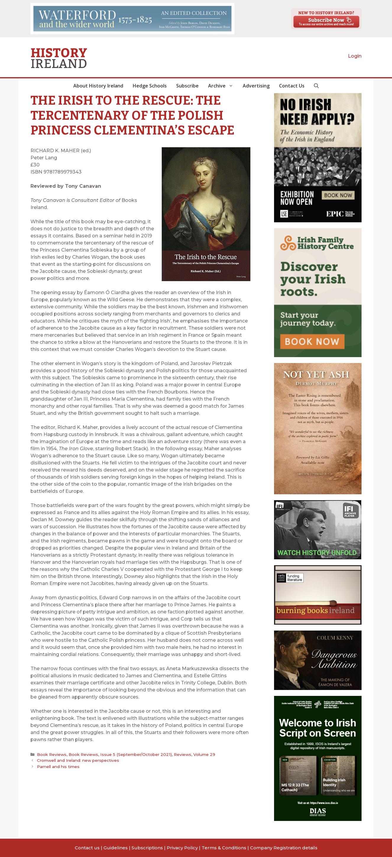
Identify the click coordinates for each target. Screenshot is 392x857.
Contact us (87, 847)
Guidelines (115, 847)
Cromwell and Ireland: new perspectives (78, 760)
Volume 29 (203, 754)
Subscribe (187, 85)
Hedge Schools (150, 85)
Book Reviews (52, 754)
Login (355, 56)
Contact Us (291, 85)
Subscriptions (147, 847)
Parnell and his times (58, 766)
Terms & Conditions (224, 847)
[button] (316, 85)
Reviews (181, 754)
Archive (223, 85)
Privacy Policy (182, 847)
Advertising (256, 85)
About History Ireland (98, 85)
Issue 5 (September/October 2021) (135, 754)
